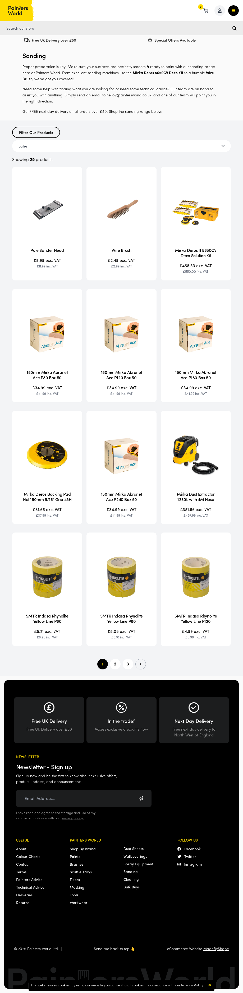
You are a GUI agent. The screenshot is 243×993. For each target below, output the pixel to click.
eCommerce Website (198, 948)
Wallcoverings (135, 856)
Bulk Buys (131, 886)
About (21, 848)
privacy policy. (72, 817)
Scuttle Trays (81, 871)
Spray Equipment (138, 863)
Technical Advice (30, 887)
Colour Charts (28, 856)
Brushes (76, 864)
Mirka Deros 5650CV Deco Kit (158, 72)
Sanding (130, 871)
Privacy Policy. (192, 984)
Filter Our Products (36, 132)
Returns (22, 902)
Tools (74, 894)
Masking (77, 887)
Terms (21, 871)
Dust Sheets (133, 848)
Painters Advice (29, 879)
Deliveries (24, 894)
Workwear (79, 902)
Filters (75, 879)
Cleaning (131, 879)
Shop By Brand (83, 848)
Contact (23, 864)
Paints (75, 856)
